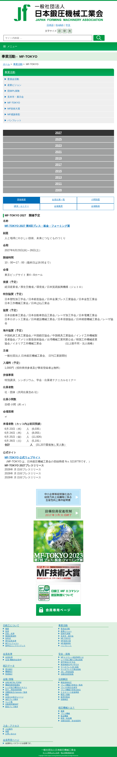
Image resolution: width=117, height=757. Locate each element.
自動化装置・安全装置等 (71, 721)
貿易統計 (9, 674)
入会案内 (9, 729)
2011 (58, 183)
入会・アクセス (11, 725)
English (60, 25)
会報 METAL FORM (13, 682)
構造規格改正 (66, 682)
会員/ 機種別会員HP (13, 660)
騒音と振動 (65, 694)
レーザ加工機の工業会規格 (72, 660)
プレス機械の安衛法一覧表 (72, 685)
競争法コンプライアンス (15, 646)
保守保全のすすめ (68, 662)
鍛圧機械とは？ (66, 707)
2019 (58, 158)
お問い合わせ (10, 734)
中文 (68, 25)
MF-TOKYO (13, 102)
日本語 (50, 25)
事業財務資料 (10, 636)
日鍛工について (11, 625)
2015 (58, 171)
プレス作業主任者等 (69, 687)
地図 (7, 731)
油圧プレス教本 (11, 699)
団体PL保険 (13, 91)
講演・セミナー (21, 206)
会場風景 (58, 206)
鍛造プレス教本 (11, 707)
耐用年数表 (65, 697)
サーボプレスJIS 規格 (69, 667)
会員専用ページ (11, 740)
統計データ (9, 665)
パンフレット (14, 120)
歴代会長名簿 (10, 641)
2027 (58, 132)
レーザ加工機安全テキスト (16, 687)
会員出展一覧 (58, 199)
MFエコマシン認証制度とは (72, 657)
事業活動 (18, 64)
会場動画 (95, 206)
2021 (58, 152)
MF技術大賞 (13, 108)
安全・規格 (64, 654)
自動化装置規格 (67, 674)
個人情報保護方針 (67, 753)
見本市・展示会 (15, 96)
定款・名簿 (9, 633)
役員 (7, 631)
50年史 (8, 638)
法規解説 (63, 679)
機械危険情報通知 (12, 685)
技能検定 (64, 699)
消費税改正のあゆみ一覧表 (16, 692)
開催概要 (21, 199)
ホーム (6, 64)
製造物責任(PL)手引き (70, 664)
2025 (58, 139)
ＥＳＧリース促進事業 (70, 692)
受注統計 (9, 669)
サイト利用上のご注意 (51, 753)
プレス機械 (65, 713)
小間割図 (95, 199)
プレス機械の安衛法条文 (71, 690)
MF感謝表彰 (13, 114)
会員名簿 (7, 654)
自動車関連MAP (11, 704)
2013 (58, 177)
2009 (58, 190)
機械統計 (9, 671)
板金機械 (64, 716)
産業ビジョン (14, 85)
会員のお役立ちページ (14, 697)
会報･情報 (8, 679)
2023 (58, 145)
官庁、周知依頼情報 (13, 690)
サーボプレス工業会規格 (71, 669)
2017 (58, 164)
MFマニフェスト (12, 643)
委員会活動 (13, 79)
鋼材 (7, 694)
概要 (7, 629)
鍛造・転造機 (66, 718)
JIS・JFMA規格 (67, 672)
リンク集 (9, 702)
